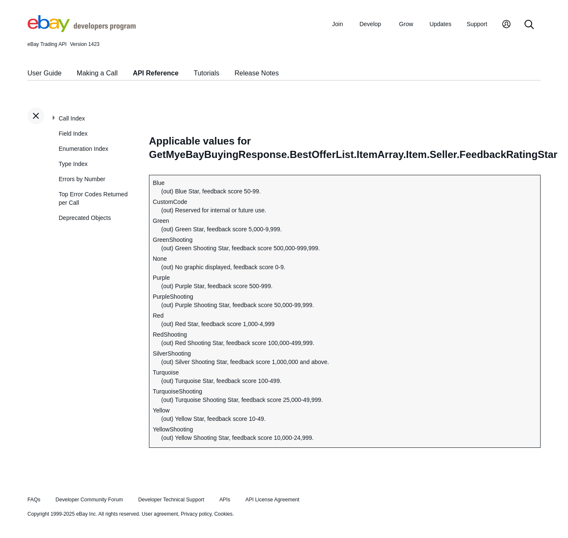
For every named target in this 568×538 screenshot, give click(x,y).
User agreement (160, 514)
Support (477, 24)
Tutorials (206, 73)
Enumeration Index (83, 148)
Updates (441, 24)
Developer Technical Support (171, 500)
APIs (224, 500)
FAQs (34, 500)
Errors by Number (82, 179)
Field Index (73, 133)
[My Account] (506, 25)
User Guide (44, 73)
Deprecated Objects (85, 217)
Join (337, 24)
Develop (370, 24)
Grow (406, 24)
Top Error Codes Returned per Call (93, 198)
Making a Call (97, 73)
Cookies (223, 514)
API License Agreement (272, 500)
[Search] (529, 25)
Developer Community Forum (89, 500)
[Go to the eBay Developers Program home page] (81, 30)
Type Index (73, 164)
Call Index (72, 118)
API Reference (156, 73)
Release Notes (257, 73)
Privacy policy (196, 514)
